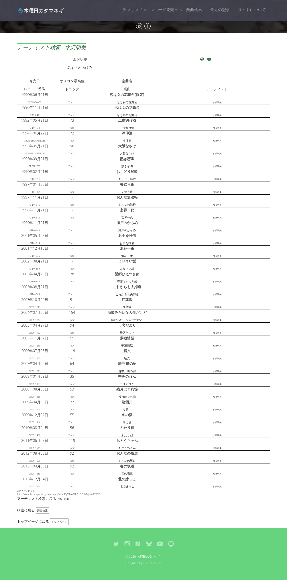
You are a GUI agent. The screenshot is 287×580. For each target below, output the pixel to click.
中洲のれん (127, 376)
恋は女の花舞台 (127, 107)
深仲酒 (127, 133)
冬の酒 (127, 414)
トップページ (59, 522)
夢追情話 (127, 338)
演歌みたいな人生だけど (127, 312)
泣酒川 (127, 402)
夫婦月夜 (127, 184)
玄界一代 (127, 210)
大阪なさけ (127, 146)
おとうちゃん (127, 440)
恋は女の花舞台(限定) (127, 94)
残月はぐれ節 (127, 389)
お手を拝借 (127, 235)
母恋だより (127, 325)
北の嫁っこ (127, 479)
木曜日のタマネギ (40, 10)
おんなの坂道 (127, 453)
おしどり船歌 (127, 171)
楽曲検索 (194, 9)
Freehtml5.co (152, 563)
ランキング (132, 9)
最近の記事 (220, 9)
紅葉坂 (127, 299)
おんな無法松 (127, 197)
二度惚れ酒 (127, 120)
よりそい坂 (127, 261)
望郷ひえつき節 (127, 274)
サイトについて (252, 9)
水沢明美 (80, 59)
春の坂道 (127, 466)
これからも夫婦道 (127, 286)
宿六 (127, 350)
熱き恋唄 (127, 158)
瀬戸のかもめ (127, 222)
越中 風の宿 (127, 363)
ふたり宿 (127, 427)
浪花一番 (127, 248)
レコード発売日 (164, 9)
